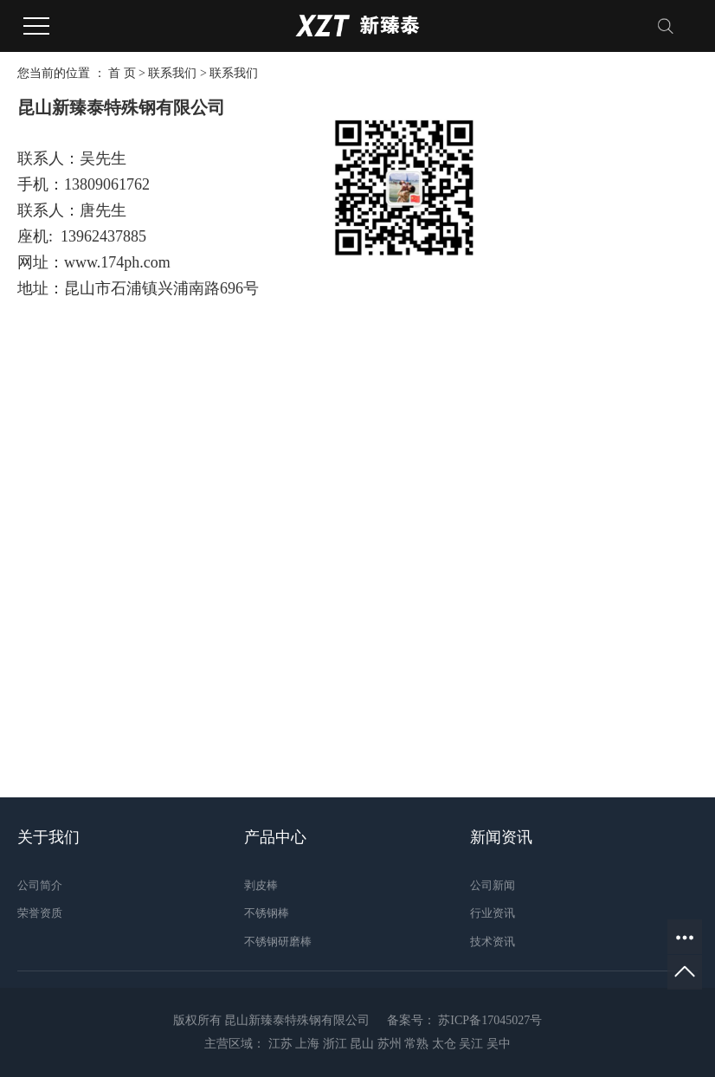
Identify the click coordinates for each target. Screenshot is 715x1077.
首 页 (122, 73)
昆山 (362, 1043)
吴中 (498, 1043)
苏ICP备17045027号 (490, 1020)
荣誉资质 (39, 912)
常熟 (416, 1043)
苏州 (389, 1043)
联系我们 (172, 73)
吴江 (471, 1043)
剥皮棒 (261, 885)
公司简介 (39, 885)
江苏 (280, 1043)
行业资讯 (492, 912)
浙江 (335, 1043)
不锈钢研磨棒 (278, 941)
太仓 (444, 1043)
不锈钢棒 (266, 912)
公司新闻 (492, 885)
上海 (307, 1043)
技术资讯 (492, 941)
